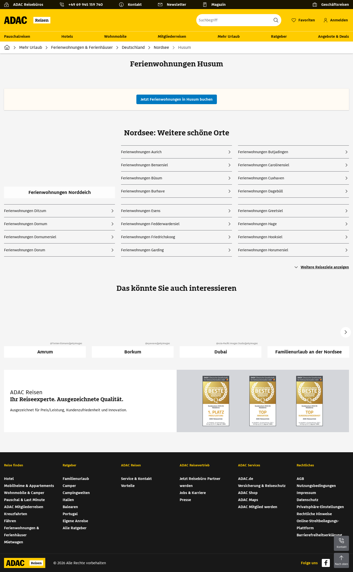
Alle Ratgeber (75, 528)
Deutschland (133, 47)
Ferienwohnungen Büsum (141, 178)
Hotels (67, 36)
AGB (300, 478)
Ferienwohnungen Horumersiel (263, 250)
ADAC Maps (248, 500)
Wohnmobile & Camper (24, 493)
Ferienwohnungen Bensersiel (144, 165)
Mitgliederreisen (172, 36)
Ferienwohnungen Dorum (24, 250)
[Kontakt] (132, 5)
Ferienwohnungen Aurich (141, 152)
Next (345, 332)
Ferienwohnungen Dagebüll (260, 191)
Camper (69, 485)
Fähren (10, 521)
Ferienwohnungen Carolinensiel (263, 165)
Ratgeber (279, 36)
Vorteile (128, 485)
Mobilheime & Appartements (29, 485)
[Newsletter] (174, 5)
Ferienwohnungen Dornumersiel (30, 237)
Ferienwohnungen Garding (142, 250)
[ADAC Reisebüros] (25, 5)
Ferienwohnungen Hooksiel (260, 237)
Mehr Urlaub (229, 36)
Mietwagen (13, 542)
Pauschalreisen (17, 36)
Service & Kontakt (136, 478)
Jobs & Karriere (193, 493)
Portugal (70, 514)
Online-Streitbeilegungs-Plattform (318, 524)
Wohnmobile (115, 36)
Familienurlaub (76, 478)
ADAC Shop (248, 493)
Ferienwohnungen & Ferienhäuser (82, 47)
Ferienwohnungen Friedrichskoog (148, 237)
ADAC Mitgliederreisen (23, 507)
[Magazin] (216, 5)
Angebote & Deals (333, 36)
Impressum (306, 493)
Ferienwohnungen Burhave (143, 191)
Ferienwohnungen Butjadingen (263, 152)
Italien (68, 500)
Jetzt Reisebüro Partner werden (200, 482)
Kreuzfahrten (15, 514)
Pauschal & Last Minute (24, 500)
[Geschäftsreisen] (330, 5)
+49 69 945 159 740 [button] (85, 4)
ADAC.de (245, 478)
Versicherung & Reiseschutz (262, 485)
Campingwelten (76, 493)
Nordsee (161, 47)
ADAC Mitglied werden (257, 507)
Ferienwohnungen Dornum (25, 224)
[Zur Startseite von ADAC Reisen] (29, 20)
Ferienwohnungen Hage (257, 224)
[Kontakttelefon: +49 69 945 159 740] (83, 5)
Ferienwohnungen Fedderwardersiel (150, 224)
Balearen (70, 507)
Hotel (9, 478)
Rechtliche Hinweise (314, 514)
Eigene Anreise (75, 521)
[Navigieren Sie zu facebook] (326, 563)
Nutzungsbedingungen (316, 485)
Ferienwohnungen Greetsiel (260, 211)
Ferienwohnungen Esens (140, 211)
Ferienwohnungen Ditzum (25, 211)
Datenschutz (307, 500)
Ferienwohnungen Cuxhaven (261, 178)
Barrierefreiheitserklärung (319, 535)
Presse (185, 500)
